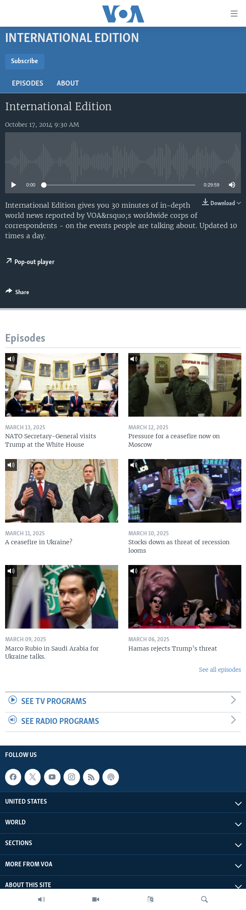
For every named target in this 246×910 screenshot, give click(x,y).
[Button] (17, 294)
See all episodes (220, 669)
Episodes (27, 84)
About (68, 84)
